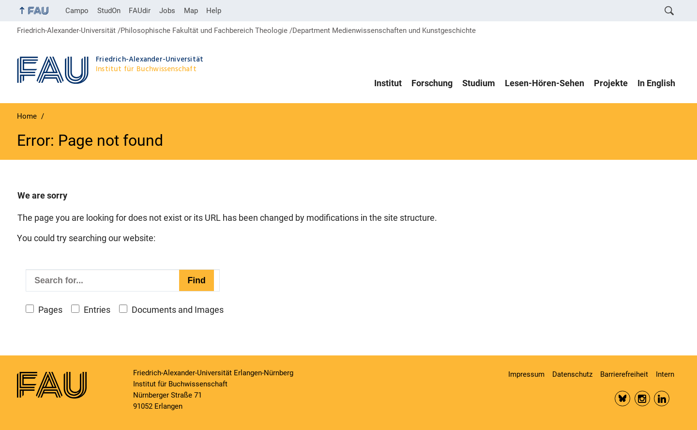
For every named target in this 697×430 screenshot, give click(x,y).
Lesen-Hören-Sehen (544, 83)
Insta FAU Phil (642, 398)
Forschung (432, 83)
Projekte (611, 83)
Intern (665, 374)
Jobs (167, 10)
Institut (388, 83)
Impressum (526, 374)
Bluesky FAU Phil (622, 398)
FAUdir (140, 10)
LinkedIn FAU (661, 398)
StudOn (109, 10)
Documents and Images (178, 310)
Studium (478, 83)
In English (656, 83)
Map (191, 10)
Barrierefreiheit (624, 374)
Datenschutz (572, 374)
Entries (97, 310)
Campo (77, 10)
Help (213, 10)
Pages (50, 310)
